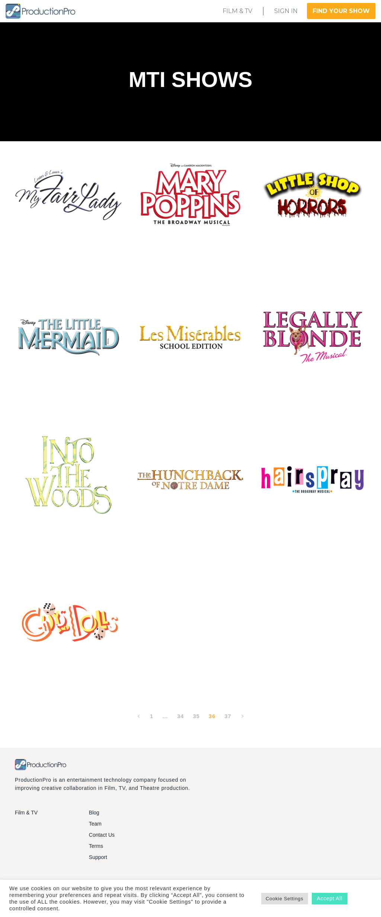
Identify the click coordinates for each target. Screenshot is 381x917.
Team (95, 824)
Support (98, 857)
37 (227, 716)
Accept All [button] (329, 898)
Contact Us (102, 835)
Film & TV (26, 813)
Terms (96, 846)
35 (196, 716)
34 (180, 716)
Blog (94, 813)
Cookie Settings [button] (285, 898)
